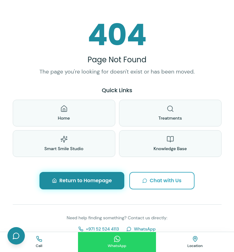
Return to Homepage (82, 180)
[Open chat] (16, 236)
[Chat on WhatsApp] (117, 242)
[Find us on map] (195, 242)
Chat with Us (161, 180)
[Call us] (39, 242)
